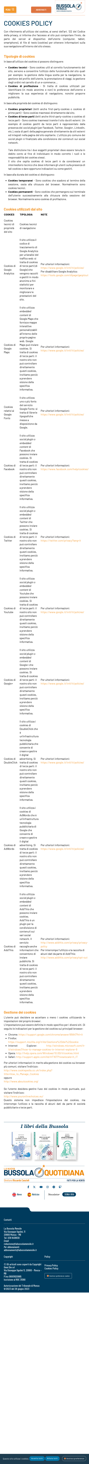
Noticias (35, 1194)
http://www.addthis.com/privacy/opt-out (64, 957)
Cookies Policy (51, 1268)
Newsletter (54, 1194)
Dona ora (69, 1194)
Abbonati (41, 9)
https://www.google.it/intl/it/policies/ (62, 267)
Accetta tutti (37, 1458)
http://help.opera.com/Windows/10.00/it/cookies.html (47, 1053)
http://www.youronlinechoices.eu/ (23, 1096)
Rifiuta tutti (52, 1458)
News (19, 1194)
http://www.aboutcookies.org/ (21, 1081)
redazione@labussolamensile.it (19, 1243)
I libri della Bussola (44, 1126)
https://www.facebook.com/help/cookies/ (65, 469)
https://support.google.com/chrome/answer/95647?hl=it (51, 1034)
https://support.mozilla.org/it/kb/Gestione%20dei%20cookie (43, 1041)
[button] (10, 10)
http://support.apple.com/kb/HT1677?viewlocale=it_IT (47, 1056)
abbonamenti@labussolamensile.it (20, 1250)
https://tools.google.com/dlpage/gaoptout (64, 275)
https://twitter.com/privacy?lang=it (61, 540)
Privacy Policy (51, 1265)
